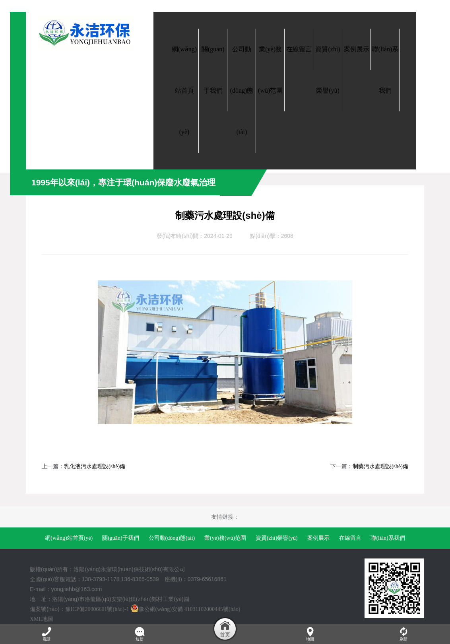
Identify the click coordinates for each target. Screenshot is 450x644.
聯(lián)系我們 (387, 538)
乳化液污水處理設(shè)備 (94, 466)
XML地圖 (41, 619)
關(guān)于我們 (120, 538)
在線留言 (350, 538)
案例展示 (318, 538)
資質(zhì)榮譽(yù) (277, 538)
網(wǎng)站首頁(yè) (69, 538)
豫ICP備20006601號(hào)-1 (97, 609)
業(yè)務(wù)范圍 (225, 538)
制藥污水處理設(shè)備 (380, 466)
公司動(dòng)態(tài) (172, 538)
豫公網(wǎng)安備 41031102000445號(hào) (186, 609)
